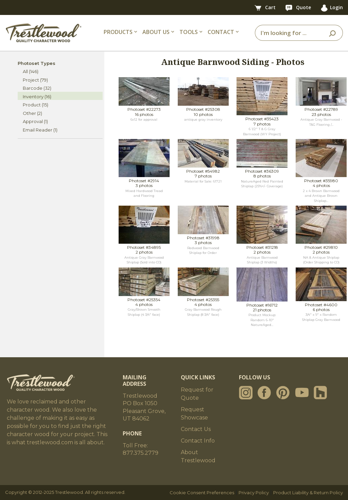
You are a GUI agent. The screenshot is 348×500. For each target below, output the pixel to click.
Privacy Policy (254, 492)
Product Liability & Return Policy (308, 492)
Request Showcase (194, 413)
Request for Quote (197, 393)
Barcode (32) (37, 88)
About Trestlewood (198, 456)
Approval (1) (35, 121)
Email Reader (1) (40, 130)
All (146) (30, 71)
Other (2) (32, 113)
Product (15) (35, 104)
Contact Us (196, 429)
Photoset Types (36, 63)
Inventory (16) (37, 96)
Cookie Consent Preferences (202, 492)
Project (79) (35, 80)
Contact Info (198, 440)
